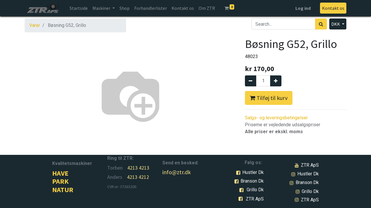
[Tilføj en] (275, 80)
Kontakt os (333, 8)
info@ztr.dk (176, 172)
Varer (34, 25)
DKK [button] (336, 24)
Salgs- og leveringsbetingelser (276, 117)
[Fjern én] (250, 80)
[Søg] (321, 23)
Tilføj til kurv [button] (269, 97)
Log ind (303, 8)
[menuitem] (78, 8)
